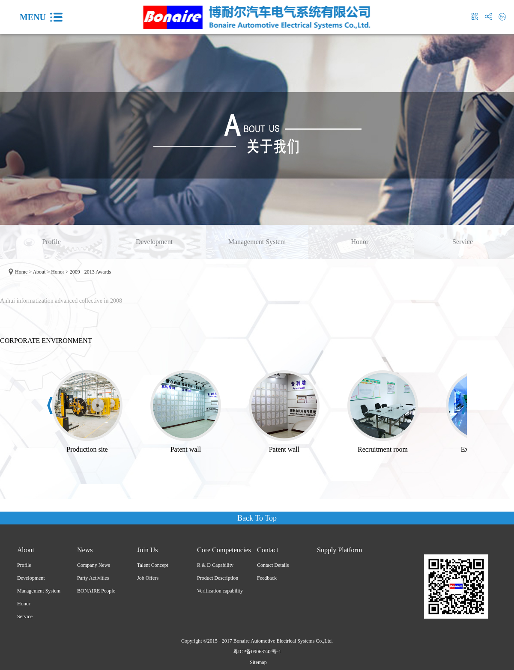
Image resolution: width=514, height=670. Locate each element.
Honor (57, 272)
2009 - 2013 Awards (90, 272)
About (39, 272)
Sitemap (256, 662)
